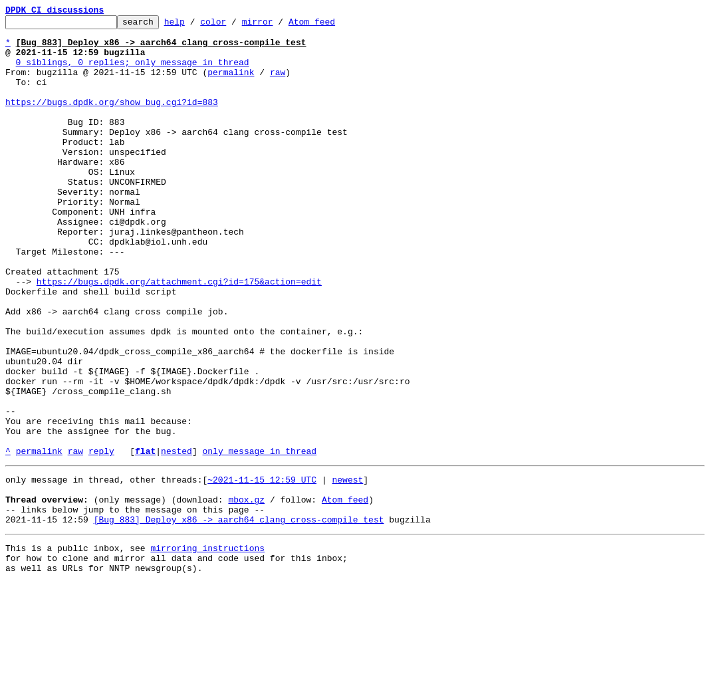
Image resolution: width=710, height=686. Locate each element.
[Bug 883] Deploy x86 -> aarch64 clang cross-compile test (239, 617)
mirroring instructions (207, 647)
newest (347, 569)
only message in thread (259, 538)
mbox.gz (246, 593)
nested (176, 538)
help (195, 25)
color (234, 25)
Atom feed (332, 25)
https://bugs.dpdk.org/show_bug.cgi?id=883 (111, 120)
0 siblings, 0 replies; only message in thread (132, 72)
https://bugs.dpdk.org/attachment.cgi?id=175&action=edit (179, 335)
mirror (278, 25)
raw (277, 84)
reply (101, 538)
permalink (230, 84)
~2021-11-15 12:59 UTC (261, 569)
